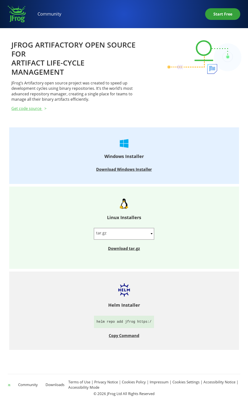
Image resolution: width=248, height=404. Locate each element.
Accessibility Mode (83, 387)
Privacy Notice (106, 381)
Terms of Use (79, 381)
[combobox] (124, 234)
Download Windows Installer (124, 169)
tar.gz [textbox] (101, 233)
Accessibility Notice (219, 381)
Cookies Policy (134, 381)
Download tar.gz (124, 248)
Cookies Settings (186, 381)
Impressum (160, 381)
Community (49, 14)
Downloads (55, 384)
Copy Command (124, 335)
